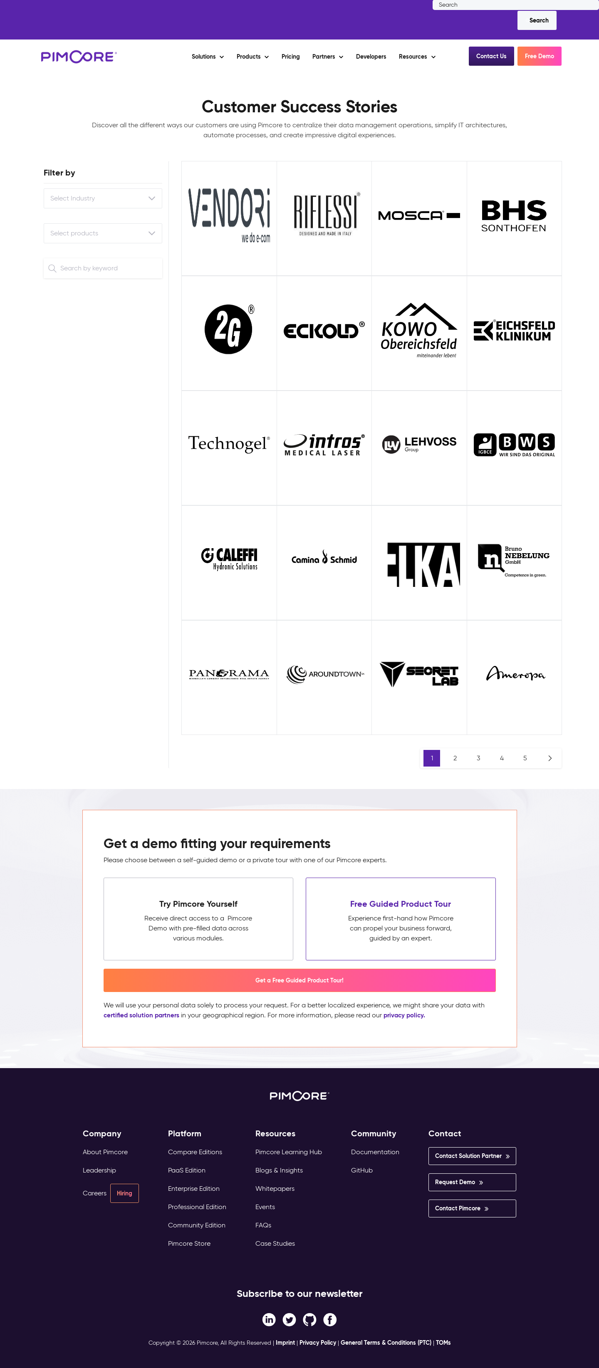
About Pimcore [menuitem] (105, 1152)
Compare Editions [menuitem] (195, 1152)
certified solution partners (143, 1015)
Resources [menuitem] (275, 1133)
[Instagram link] (310, 1319)
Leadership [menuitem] (99, 1170)
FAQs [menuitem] (263, 1225)
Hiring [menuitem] (124, 1193)
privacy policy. (410, 1015)
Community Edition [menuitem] (196, 1225)
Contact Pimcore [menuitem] (457, 1208)
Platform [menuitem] (184, 1133)
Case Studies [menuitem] (275, 1243)
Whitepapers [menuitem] (275, 1188)
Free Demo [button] (539, 56)
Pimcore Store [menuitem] (189, 1243)
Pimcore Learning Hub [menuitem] (288, 1152)
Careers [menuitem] (94, 1193)
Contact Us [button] (491, 56)
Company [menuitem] (102, 1133)
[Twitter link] (289, 1319)
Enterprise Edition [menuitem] (194, 1188)
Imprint (285, 1342)
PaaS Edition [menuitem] (186, 1170)
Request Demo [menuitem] (455, 1182)
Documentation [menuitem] (375, 1152)
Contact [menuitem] (444, 1133)
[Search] (537, 20)
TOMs (443, 1342)
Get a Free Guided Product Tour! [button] (299, 980)
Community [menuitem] (373, 1133)
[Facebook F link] (269, 1319)
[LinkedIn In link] (330, 1319)
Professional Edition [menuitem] (197, 1207)
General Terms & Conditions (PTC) (386, 1342)
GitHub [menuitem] (362, 1170)
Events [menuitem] (265, 1207)
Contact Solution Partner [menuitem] (468, 1156)
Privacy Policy (318, 1342)
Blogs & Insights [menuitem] (279, 1170)
